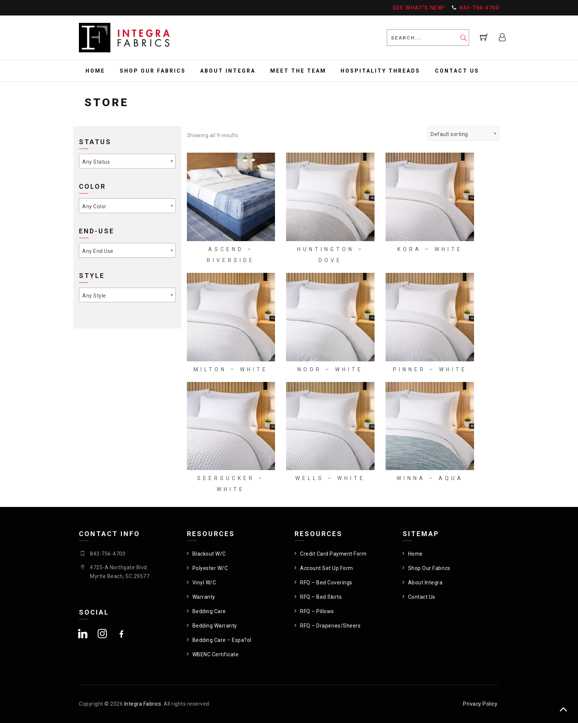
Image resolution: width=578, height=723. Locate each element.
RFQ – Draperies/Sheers (330, 626)
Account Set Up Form (326, 568)
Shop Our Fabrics (153, 71)
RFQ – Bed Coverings (326, 582)
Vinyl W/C (204, 582)
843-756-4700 (479, 7)
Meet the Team (298, 71)
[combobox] (463, 133)
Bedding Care (209, 611)
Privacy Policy (480, 704)
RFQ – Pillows (317, 611)
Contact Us (457, 71)
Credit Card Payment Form (333, 554)
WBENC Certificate (215, 654)
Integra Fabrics (142, 704)
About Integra (227, 71)
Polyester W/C (210, 568)
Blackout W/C (209, 554)
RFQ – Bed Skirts (321, 597)
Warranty (203, 597)
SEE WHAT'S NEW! (419, 7)
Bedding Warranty (214, 626)
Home (95, 71)
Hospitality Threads (380, 71)
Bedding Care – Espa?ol (221, 640)
